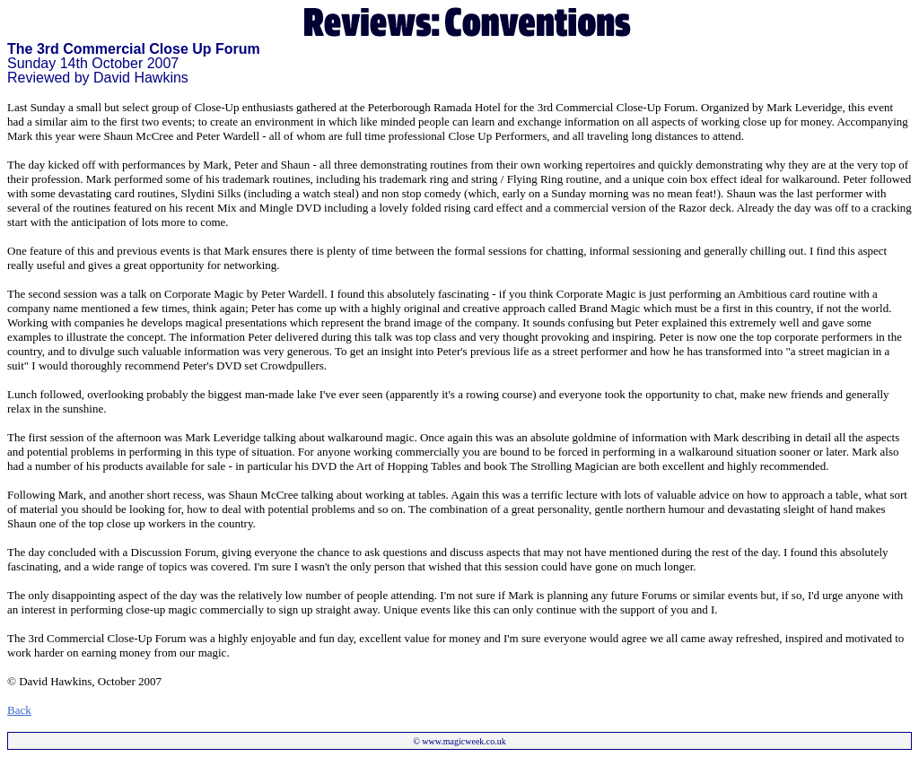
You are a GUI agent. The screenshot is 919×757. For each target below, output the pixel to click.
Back (19, 710)
